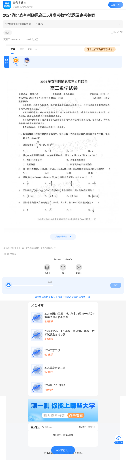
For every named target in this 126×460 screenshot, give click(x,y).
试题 (12, 49)
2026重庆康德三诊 (55, 367)
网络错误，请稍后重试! (63, 435)
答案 (22, 49)
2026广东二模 (52, 350)
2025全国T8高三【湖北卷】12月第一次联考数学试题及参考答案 (70, 315)
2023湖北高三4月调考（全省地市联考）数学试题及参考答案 (70, 333)
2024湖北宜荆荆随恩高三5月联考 (23, 24)
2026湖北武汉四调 (55, 385)
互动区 (35, 427)
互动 (33, 49)
